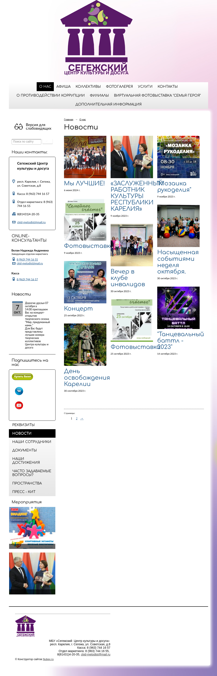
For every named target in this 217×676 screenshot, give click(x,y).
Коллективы (88, 87)
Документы (24, 450)
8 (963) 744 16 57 (27, 279)
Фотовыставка (89, 246)
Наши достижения (26, 461)
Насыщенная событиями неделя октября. (178, 262)
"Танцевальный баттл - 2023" (180, 340)
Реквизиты (23, 425)
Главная (68, 119)
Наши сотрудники (31, 442)
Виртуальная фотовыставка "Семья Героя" (157, 95)
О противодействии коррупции (51, 95)
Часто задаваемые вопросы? (31, 473)
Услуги (145, 87)
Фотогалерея (119, 87)
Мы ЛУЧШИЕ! (84, 183)
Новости (22, 433)
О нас (45, 87)
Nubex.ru (48, 659)
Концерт (78, 308)
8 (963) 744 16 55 (27, 259)
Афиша (63, 87)
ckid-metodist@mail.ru (31, 222)
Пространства (27, 483)
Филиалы (99, 95)
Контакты (168, 87)
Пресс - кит (23, 492)
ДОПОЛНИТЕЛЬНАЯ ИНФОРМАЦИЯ (108, 104)
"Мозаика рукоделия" (174, 186)
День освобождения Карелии (87, 377)
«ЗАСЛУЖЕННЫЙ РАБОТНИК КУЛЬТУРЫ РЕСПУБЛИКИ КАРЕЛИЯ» (137, 196)
